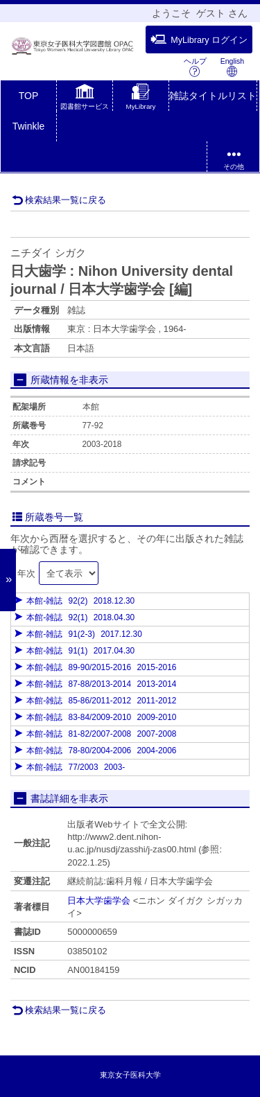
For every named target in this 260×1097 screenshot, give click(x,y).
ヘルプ (195, 67)
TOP (29, 95)
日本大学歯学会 (98, 900)
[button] (84, 98)
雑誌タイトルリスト (213, 95)
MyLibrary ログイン (199, 39)
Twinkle (28, 126)
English (232, 67)
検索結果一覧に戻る (59, 200)
